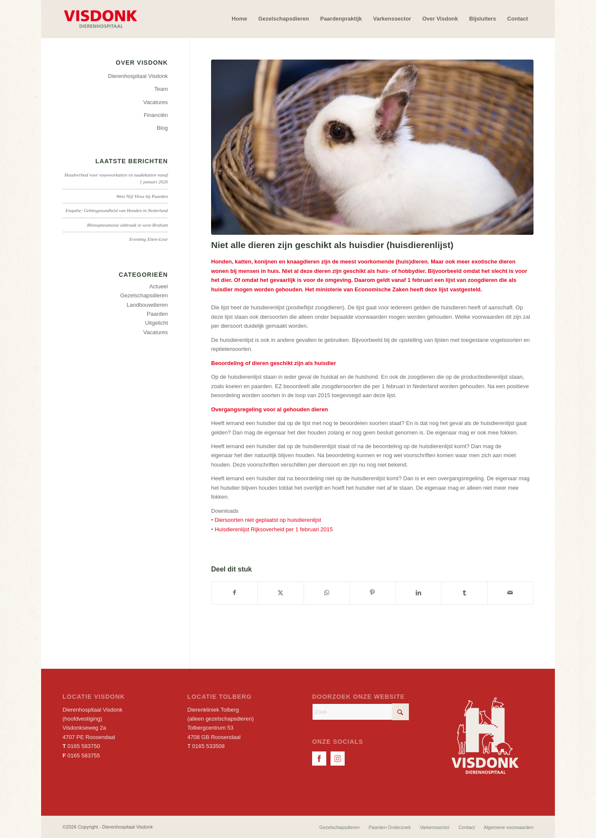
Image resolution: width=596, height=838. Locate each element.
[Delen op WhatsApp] (326, 593)
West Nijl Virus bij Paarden (142, 196)
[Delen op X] (280, 593)
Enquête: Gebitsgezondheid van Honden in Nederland (117, 210)
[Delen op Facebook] (234, 593)
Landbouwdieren (147, 305)
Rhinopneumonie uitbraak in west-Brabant (127, 224)
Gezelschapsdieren (144, 295)
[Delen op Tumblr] (464, 593)
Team (161, 89)
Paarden (157, 314)
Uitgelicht (156, 323)
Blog (162, 128)
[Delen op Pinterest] (372, 593)
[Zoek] (360, 711)
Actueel (158, 286)
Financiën (156, 115)
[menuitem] (239, 19)
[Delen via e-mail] (510, 593)
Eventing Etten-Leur (148, 239)
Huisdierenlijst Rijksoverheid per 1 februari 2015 (274, 529)
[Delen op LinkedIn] (418, 593)
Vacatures (155, 102)
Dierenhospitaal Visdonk (138, 76)
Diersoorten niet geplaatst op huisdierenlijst (268, 520)
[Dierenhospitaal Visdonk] (100, 19)
